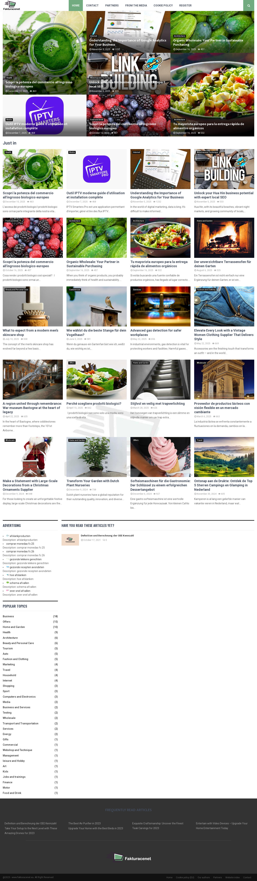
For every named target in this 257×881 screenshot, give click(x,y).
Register (185, 5)
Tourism (9, 363)
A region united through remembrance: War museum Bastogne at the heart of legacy (32, 408)
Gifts (5, 739)
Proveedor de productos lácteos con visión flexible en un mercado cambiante (222, 408)
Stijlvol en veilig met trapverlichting (157, 403)
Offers (72, 363)
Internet (93, 36)
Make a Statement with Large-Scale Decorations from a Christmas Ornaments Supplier (30, 485)
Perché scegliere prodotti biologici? (94, 403)
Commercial (74, 290)
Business (8, 616)
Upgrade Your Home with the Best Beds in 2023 (95, 828)
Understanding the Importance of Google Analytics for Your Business (127, 42)
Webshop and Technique (100, 78)
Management (11, 755)
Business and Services (16, 707)
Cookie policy (163, 5)
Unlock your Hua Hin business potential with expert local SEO (127, 84)
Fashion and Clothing (206, 290)
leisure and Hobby (14, 760)
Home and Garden (205, 221)
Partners (112, 5)
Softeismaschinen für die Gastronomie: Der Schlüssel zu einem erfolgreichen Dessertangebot (160, 485)
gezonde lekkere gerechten (26, 559)
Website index (232, 877)
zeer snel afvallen (20, 590)
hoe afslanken (18, 575)
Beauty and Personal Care (17, 290)
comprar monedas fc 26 (20, 551)
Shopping (8, 685)
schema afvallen (19, 583)
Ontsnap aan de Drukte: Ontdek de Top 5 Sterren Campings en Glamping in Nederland (223, 485)
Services (137, 290)
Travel (199, 440)
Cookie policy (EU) (185, 877)
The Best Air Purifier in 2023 (84, 823)
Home (76, 5)
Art (4, 766)
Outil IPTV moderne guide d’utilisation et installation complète (36, 126)
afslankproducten (20, 536)
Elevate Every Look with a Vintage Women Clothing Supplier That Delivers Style (224, 334)
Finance (7, 782)
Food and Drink (96, 120)
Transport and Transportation (20, 723)
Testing (7, 712)
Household (9, 675)
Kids (5, 771)
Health (9, 78)
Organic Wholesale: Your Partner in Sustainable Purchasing (208, 42)
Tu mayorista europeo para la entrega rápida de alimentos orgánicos (208, 126)
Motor (6, 787)
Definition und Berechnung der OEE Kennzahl (107, 535)
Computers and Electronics (19, 696)
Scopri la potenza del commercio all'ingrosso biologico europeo (39, 84)
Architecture (179, 36)
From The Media (136, 5)
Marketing (9, 664)
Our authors (204, 877)
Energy (7, 734)
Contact (92, 5)
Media (9, 120)
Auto (5, 653)
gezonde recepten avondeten (27, 567)
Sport (6, 691)
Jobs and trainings (14, 776)
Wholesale (201, 363)
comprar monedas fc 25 (20, 543)
